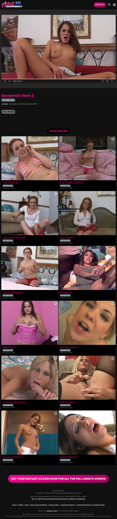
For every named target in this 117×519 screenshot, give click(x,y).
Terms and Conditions (38, 505)
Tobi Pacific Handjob (14, 237)
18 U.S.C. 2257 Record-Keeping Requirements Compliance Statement (58, 499)
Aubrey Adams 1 (69, 347)
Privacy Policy (54, 505)
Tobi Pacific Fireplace (72, 182)
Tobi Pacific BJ (10, 182)
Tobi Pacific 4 (67, 237)
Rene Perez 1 (9, 347)
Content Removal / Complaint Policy (90, 505)
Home (14, 505)
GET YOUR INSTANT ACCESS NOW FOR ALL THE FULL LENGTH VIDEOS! (58, 479)
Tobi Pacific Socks (12, 292)
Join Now (99, 4)
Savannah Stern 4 (12, 457)
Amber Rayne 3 (68, 457)
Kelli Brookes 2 (68, 402)
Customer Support (67, 505)
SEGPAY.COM (52, 511)
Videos (20, 505)
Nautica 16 (65, 292)
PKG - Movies (8, 112)
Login (27, 505)
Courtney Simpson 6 (13, 402)
